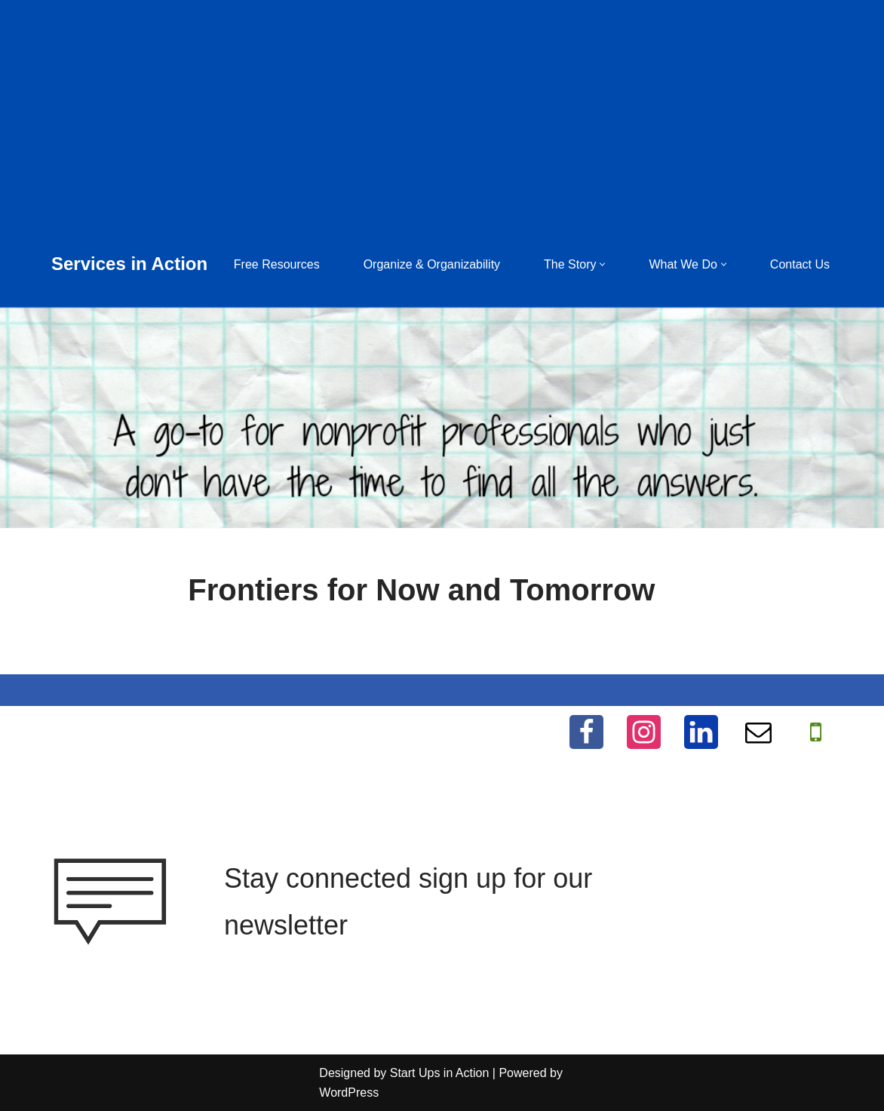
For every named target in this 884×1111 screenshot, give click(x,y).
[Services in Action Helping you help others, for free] (129, 264)
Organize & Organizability (432, 264)
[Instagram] (644, 732)
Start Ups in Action (440, 1072)
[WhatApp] (816, 732)
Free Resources (277, 264)
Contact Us (800, 264)
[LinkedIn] (701, 732)
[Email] (758, 732)
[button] (602, 264)
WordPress (349, 1092)
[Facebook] (586, 732)
